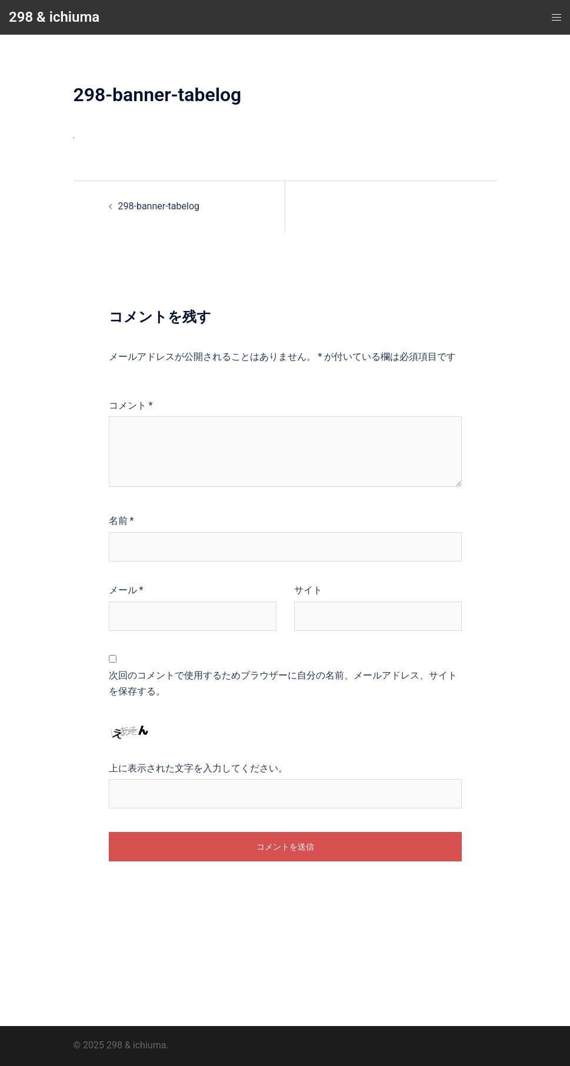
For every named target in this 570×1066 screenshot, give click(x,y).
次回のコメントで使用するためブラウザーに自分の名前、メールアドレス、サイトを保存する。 (283, 683)
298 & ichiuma (54, 17)
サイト (308, 590)
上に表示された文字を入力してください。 (198, 768)
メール (126, 590)
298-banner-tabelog (159, 206)
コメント (131, 405)
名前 (121, 520)
